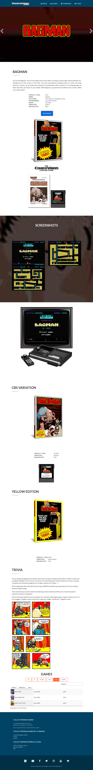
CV (34, 679)
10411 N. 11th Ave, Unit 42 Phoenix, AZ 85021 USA (20, 747)
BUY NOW (47, 113)
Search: (72, 684)
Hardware (66, 3)
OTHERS (63, 679)
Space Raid (17, 691)
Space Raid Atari (19, 697)
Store (77, 3)
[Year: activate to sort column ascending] (74, 687)
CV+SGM (42, 679)
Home (44, 3)
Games (54, 3)
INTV (49, 679)
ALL (28, 679)
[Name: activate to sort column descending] (26, 687)
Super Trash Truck (20, 703)
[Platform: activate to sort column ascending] (54, 687)
